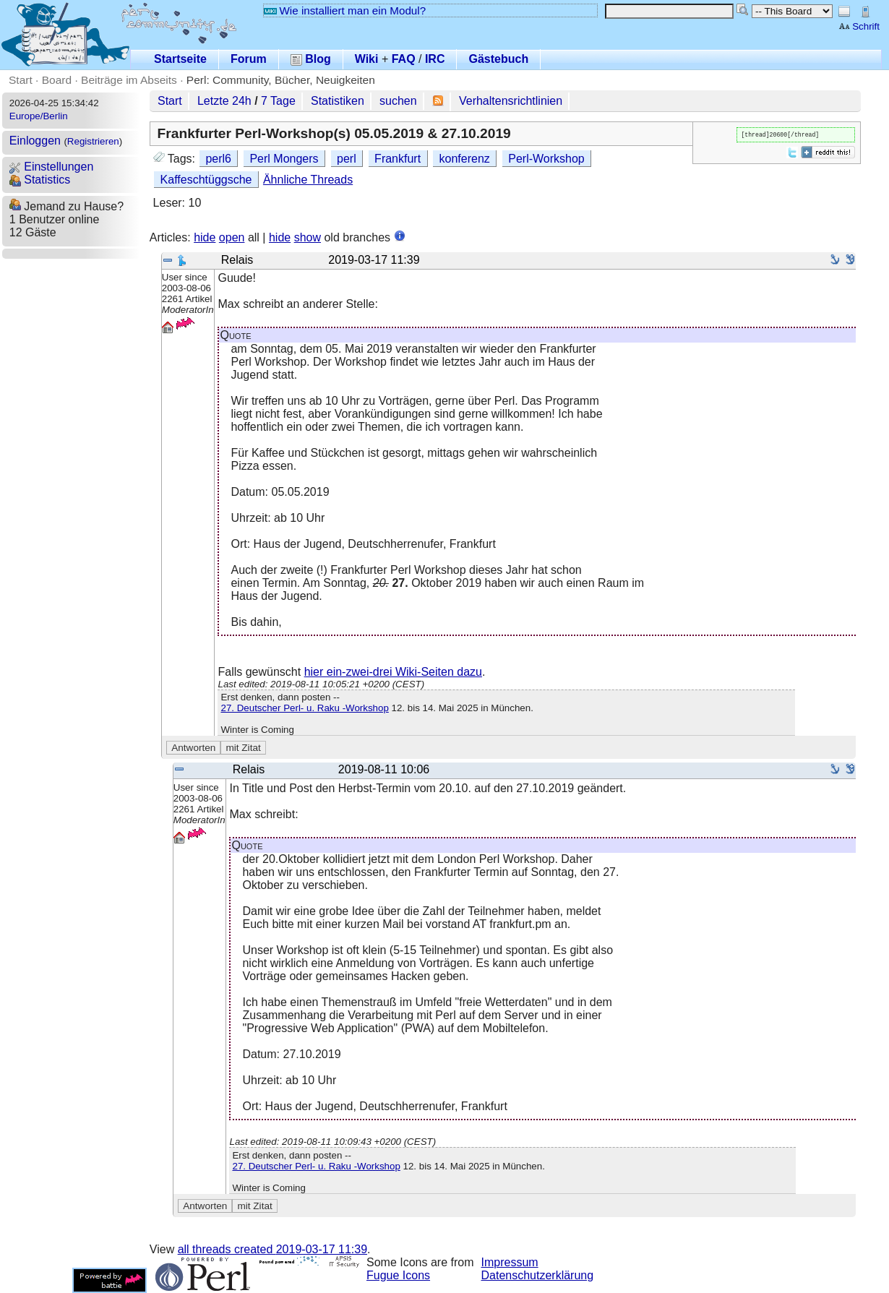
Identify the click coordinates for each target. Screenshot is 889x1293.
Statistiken (337, 101)
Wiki (367, 59)
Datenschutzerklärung (537, 1275)
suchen (398, 101)
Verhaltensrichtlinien (510, 101)
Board (57, 80)
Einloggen (35, 140)
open (232, 237)
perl (346, 159)
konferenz (464, 159)
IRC (435, 59)
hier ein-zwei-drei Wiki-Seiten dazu (393, 672)
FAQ (404, 59)
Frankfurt (397, 159)
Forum (249, 59)
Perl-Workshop (546, 159)
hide (204, 237)
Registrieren (93, 141)
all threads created (272, 1249)
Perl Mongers (283, 159)
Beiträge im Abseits (129, 80)
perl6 (218, 159)
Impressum (509, 1262)
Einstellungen (51, 166)
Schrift (859, 26)
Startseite (180, 59)
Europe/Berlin (38, 116)
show (307, 237)
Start (21, 80)
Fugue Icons (398, 1275)
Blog (311, 59)
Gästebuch (498, 59)
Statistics (39, 179)
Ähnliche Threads (308, 179)
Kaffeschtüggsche (206, 179)
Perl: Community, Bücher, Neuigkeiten (280, 80)
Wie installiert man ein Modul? (345, 10)
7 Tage (278, 101)
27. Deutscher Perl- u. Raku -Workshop (304, 708)
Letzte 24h (224, 101)
